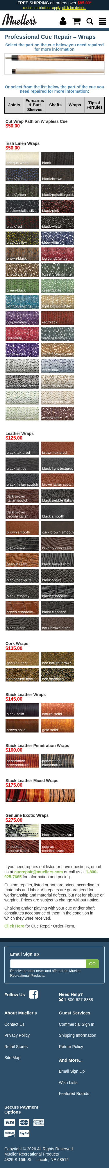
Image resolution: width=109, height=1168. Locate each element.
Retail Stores (16, 1046)
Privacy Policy (17, 1035)
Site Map (12, 1057)
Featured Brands (74, 1093)
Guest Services (74, 1012)
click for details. (74, 8)
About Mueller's (20, 1012)
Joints (14, 105)
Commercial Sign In (76, 1024)
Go (92, 963)
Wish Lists (68, 1082)
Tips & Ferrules (95, 105)
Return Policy (71, 1046)
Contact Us (14, 1024)
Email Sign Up (72, 1071)
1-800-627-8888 (76, 999)
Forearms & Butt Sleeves (35, 105)
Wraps (75, 105)
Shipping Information (77, 1035)
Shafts (55, 105)
